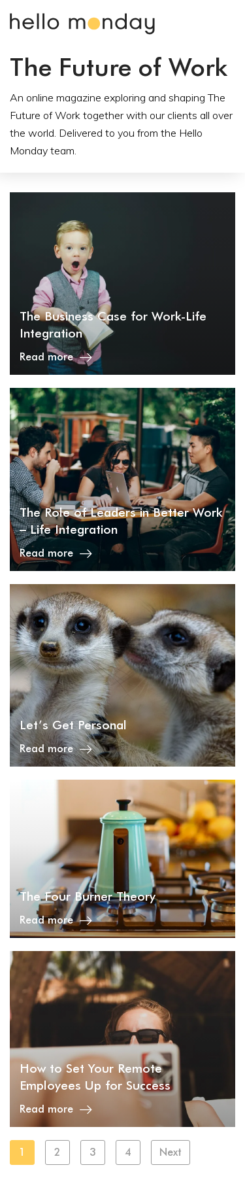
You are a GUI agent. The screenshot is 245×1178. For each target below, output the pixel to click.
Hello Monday (82, 24)
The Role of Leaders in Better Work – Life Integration (121, 520)
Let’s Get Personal (73, 725)
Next (170, 1152)
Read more (56, 357)
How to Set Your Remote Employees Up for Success (95, 1076)
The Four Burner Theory (87, 896)
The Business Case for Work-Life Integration (113, 324)
